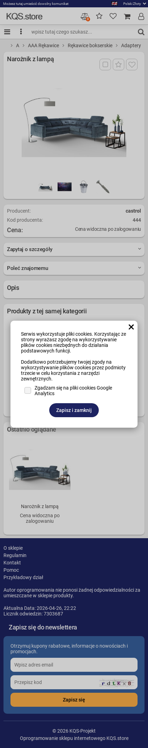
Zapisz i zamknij (74, 410)
